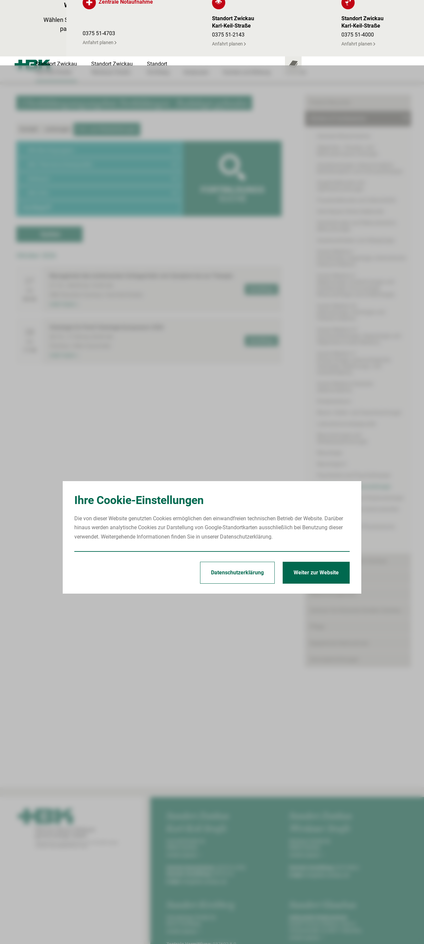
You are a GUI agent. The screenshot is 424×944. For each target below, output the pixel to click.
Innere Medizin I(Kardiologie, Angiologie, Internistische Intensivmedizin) (361, 192)
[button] (99, 84)
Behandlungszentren (334, 512)
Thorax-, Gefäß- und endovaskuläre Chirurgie (358, 446)
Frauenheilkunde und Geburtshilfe (356, 134)
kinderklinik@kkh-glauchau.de (335, 892)
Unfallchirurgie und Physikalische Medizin (356, 464)
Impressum (286, 930)
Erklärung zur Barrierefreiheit (374, 930)
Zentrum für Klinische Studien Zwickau (355, 545)
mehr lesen (63, 238)
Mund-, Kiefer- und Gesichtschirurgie (359, 347)
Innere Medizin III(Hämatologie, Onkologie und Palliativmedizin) (351, 246)
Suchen (50, 168)
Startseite (256, 930)
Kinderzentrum (334, 335)
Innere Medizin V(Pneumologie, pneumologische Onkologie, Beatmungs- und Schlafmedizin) (353, 297)
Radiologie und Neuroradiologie (353, 421)
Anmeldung (260, 223)
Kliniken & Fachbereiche (338, 53)
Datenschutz (320, 930)
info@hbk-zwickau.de (204, 816)
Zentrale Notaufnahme (343, 70)
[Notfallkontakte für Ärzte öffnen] (379, 8)
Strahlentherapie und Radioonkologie (360, 432)
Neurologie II (331, 398)
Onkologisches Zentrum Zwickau (348, 495)
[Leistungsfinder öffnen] (359, 8)
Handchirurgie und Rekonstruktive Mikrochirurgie (356, 160)
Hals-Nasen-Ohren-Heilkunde (350, 146)
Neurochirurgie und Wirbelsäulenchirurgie (342, 372)
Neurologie (329, 387)
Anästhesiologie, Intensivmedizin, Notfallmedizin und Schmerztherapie (359, 102)
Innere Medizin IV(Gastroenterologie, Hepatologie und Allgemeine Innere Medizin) (359, 270)
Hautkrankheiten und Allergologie (355, 175)
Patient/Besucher (330, 37)
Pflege (317, 561)
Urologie (326, 478)
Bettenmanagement (333, 528)
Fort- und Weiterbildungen (107, 63)
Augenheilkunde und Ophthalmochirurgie (341, 120)
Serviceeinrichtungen (334, 594)
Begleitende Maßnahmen (339, 577)
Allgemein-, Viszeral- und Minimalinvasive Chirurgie (347, 85)
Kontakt (29, 63)
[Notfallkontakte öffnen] (399, 8)
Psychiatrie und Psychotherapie (353, 409)
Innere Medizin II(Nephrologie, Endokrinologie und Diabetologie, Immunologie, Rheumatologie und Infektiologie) (356, 219)
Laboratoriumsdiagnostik (346, 358)
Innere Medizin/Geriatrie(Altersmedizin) (345, 321)
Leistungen (57, 63)
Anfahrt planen (183, 789)
